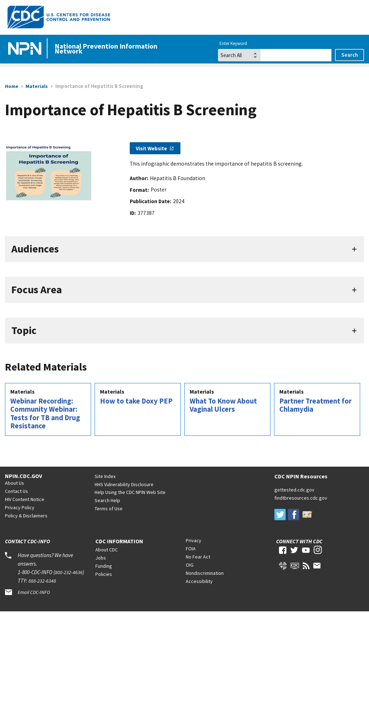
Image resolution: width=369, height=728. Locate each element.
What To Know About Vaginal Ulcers (223, 405)
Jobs (100, 558)
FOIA (191, 548)
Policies (103, 574)
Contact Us (16, 491)
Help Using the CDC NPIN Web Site (130, 492)
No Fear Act (198, 557)
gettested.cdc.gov (294, 490)
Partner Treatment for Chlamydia (315, 405)
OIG (190, 565)
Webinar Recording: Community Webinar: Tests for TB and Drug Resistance (45, 413)
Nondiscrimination (205, 573)
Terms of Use (109, 508)
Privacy (193, 540)
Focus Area (36, 289)
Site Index (105, 476)
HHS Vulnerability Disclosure (124, 484)
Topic (24, 330)
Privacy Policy (19, 507)
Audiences (35, 248)
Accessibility (199, 581)
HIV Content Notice (24, 499)
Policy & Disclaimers (26, 515)
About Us (14, 483)
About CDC (106, 549)
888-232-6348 (42, 581)
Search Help (107, 500)
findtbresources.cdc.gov (300, 498)
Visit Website (151, 148)
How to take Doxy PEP (136, 401)
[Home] (26, 49)
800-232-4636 (69, 572)
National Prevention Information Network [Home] (106, 49)
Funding (103, 566)
